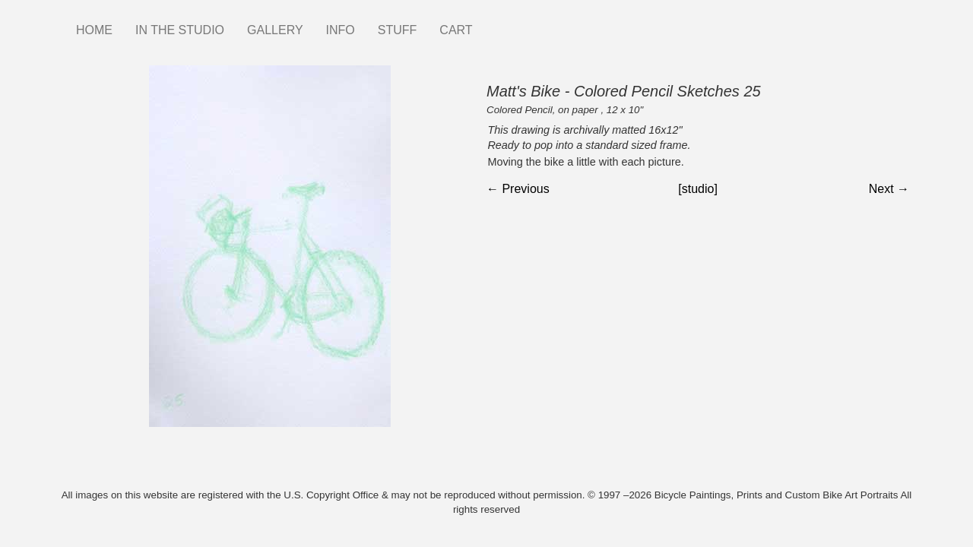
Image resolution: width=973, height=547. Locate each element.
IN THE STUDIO (179, 30)
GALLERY (275, 30)
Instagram (495, 22)
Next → (889, 188)
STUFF (397, 30)
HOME (94, 30)
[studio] (698, 188)
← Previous (518, 188)
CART (455, 30)
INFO (340, 30)
